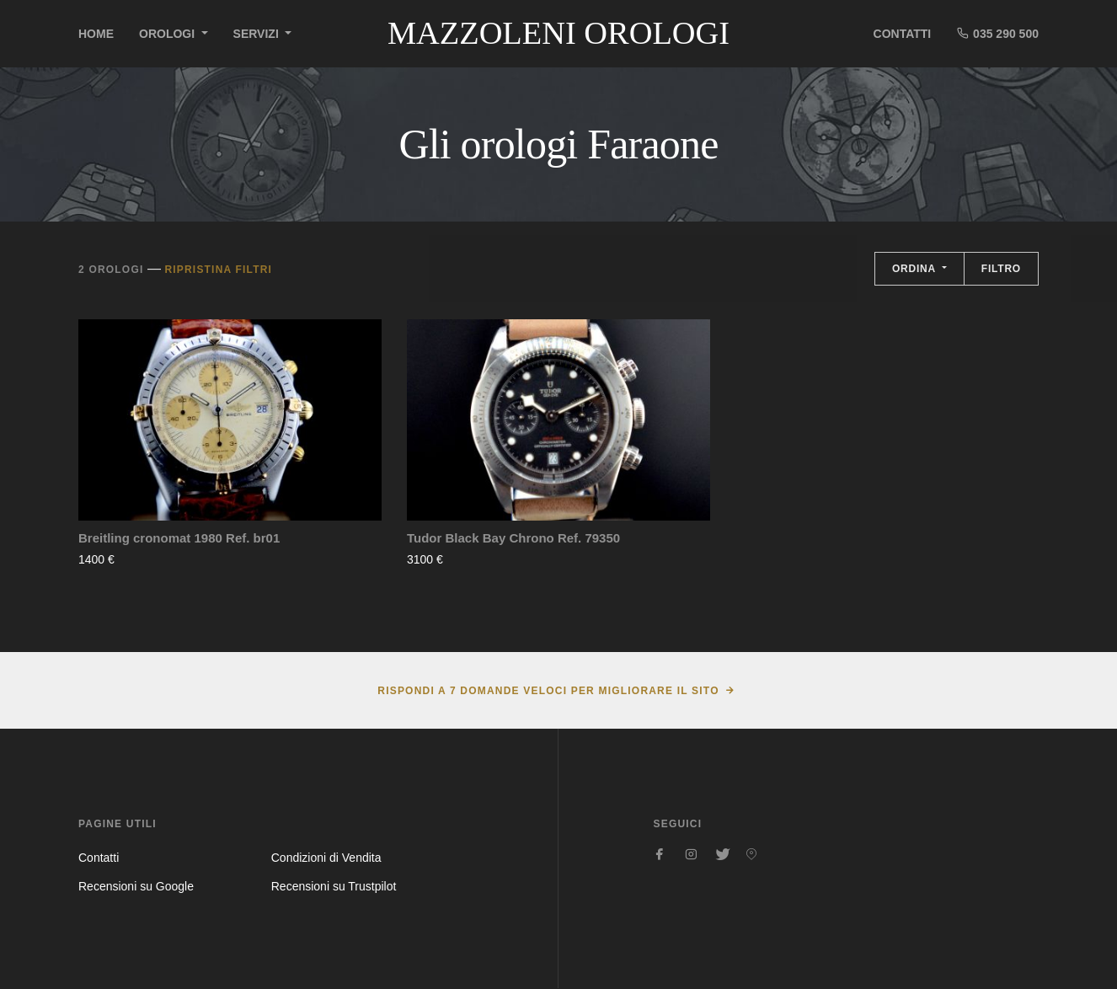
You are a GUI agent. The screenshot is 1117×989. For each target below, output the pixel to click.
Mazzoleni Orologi (558, 33)
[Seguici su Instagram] (691, 854)
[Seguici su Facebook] (660, 854)
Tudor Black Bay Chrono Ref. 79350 (513, 538)
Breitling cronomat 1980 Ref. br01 (179, 538)
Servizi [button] (257, 33)
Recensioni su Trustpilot (334, 886)
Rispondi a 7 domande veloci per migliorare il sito (548, 691)
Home (96, 33)
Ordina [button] (915, 269)
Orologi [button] (168, 33)
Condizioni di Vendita (326, 857)
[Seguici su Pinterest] (751, 854)
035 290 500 (997, 33)
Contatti (903, 33)
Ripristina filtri (218, 269)
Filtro (1001, 269)
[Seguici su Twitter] (721, 854)
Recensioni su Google (136, 886)
